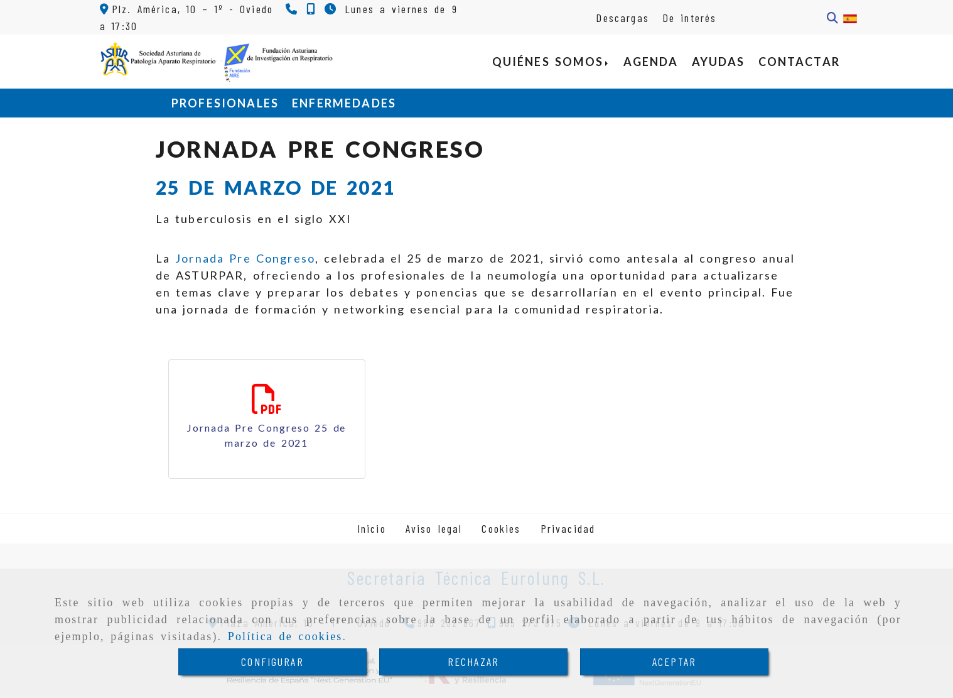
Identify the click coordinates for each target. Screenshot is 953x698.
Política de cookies (285, 636)
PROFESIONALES (225, 103)
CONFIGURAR (272, 661)
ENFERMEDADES (344, 103)
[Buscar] (832, 18)
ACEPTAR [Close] (674, 661)
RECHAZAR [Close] (473, 661)
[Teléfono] (293, 9)
